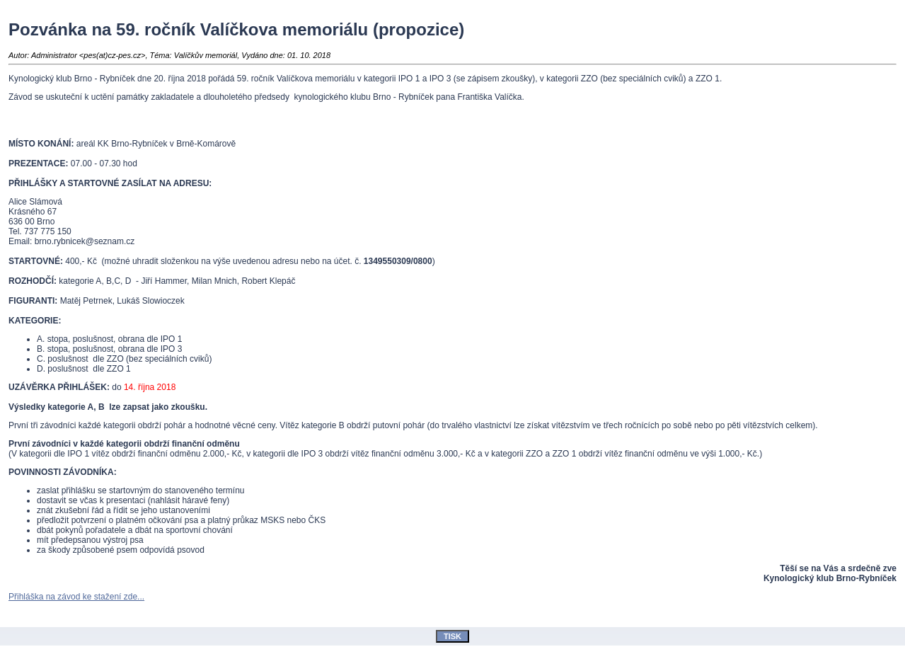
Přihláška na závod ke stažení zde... (76, 597)
